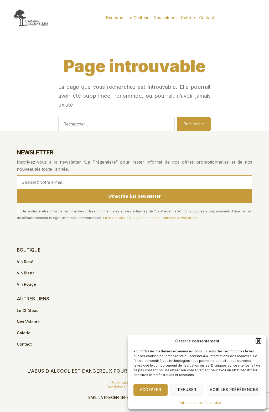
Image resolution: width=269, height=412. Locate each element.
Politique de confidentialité (200, 403)
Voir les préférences (234, 389)
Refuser (187, 389)
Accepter (150, 389)
